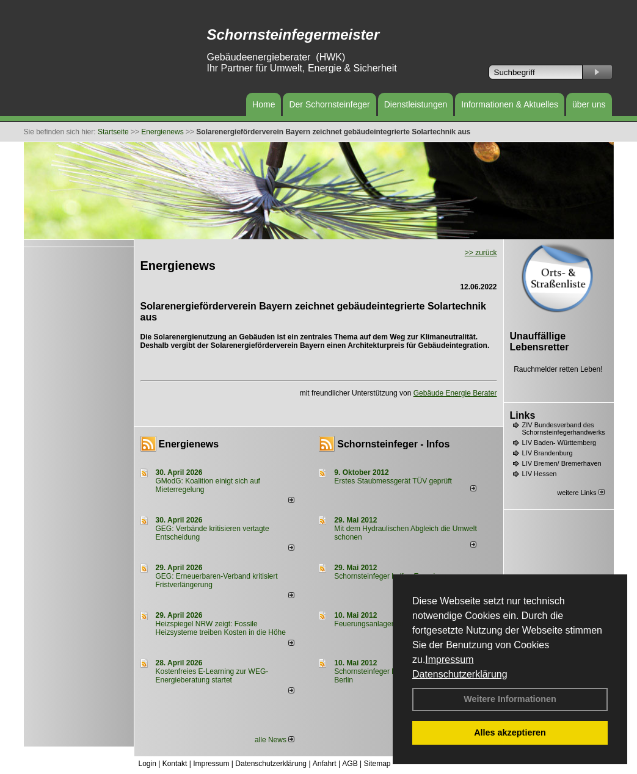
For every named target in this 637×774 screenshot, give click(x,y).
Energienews (189, 444)
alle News (274, 740)
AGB (349, 763)
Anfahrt (325, 763)
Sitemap (376, 763)
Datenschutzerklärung (460, 674)
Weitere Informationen (510, 699)
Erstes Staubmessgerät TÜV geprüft (393, 481)
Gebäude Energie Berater (455, 393)
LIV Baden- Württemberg (559, 442)
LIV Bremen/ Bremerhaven (562, 463)
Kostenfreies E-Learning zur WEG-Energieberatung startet (212, 675)
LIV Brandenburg (547, 453)
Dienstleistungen (416, 104)
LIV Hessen (539, 473)
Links (523, 415)
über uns (588, 104)
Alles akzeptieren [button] (510, 732)
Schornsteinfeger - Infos (393, 444)
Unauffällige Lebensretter (539, 341)
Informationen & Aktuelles (509, 104)
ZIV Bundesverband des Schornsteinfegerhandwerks (563, 428)
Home (263, 104)
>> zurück (481, 252)
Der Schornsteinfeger (329, 104)
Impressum (449, 659)
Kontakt (174, 763)
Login (147, 763)
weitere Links (580, 492)
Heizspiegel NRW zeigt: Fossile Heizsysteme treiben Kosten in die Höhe (221, 628)
